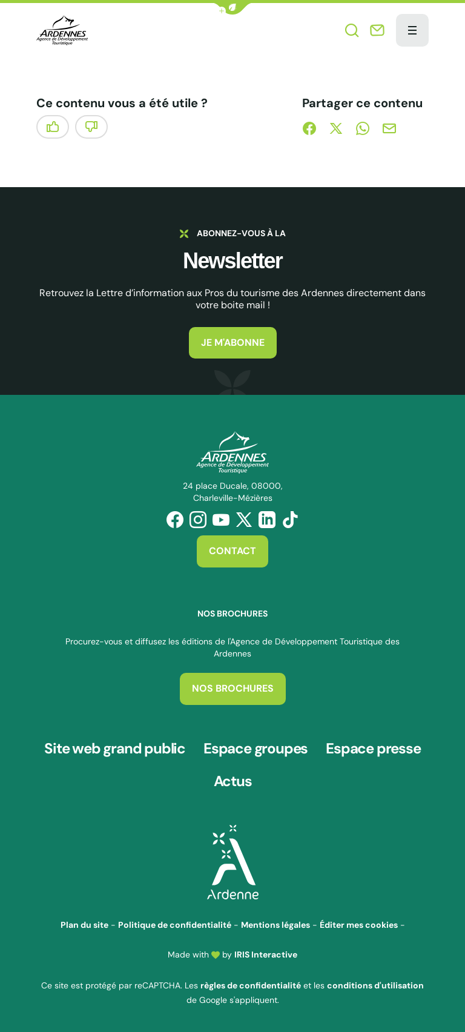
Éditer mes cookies (359, 924)
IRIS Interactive (265, 954)
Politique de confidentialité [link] (174, 924)
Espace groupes (255, 748)
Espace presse (373, 748)
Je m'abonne (233, 342)
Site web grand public (114, 748)
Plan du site (84, 924)
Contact (232, 550)
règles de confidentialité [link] (250, 985)
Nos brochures (233, 688)
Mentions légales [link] (275, 924)
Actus (233, 781)
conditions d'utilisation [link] (375, 985)
